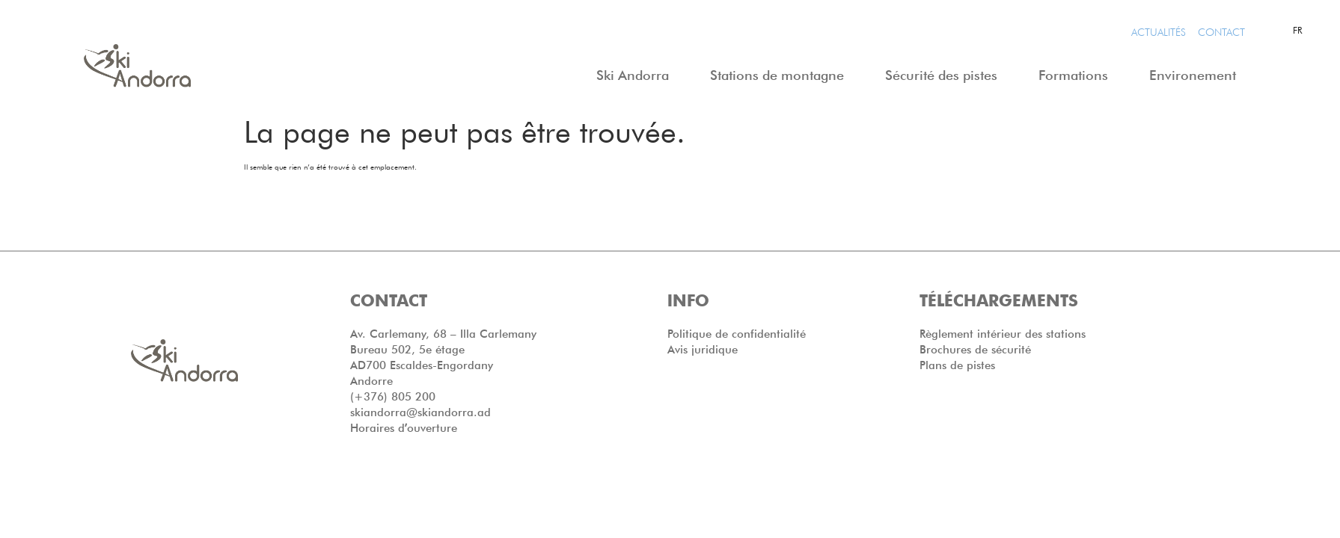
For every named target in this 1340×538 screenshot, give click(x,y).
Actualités (1158, 32)
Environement (1196, 75)
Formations (1077, 75)
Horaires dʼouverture (403, 428)
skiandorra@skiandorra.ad (420, 412)
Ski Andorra (636, 75)
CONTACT (1221, 32)
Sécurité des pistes (945, 75)
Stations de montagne (780, 75)
